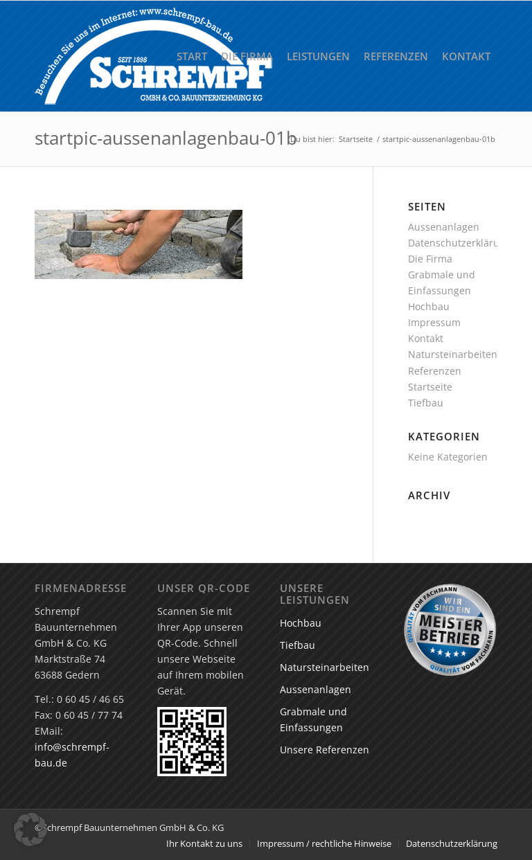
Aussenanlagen (443, 226)
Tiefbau (425, 402)
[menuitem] (192, 56)
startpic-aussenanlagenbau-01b (166, 137)
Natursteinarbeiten (452, 354)
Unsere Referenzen (324, 749)
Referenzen (434, 370)
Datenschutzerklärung (459, 242)
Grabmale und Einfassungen (313, 719)
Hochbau (429, 306)
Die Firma (430, 258)
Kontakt (425, 338)
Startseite (430, 386)
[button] (30, 829)
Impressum (434, 322)
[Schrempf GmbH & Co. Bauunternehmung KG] (153, 56)
